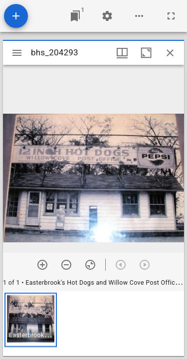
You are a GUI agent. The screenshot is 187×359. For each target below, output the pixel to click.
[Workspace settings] (107, 16)
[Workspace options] (139, 16)
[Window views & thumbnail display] (122, 53)
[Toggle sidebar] (17, 53)
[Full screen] (171, 16)
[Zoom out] (66, 265)
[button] (30, 320)
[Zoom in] (42, 265)
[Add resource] (16, 16)
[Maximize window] (146, 53)
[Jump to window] (75, 16)
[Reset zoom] (90, 265)
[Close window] (170, 53)
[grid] (93, 323)
